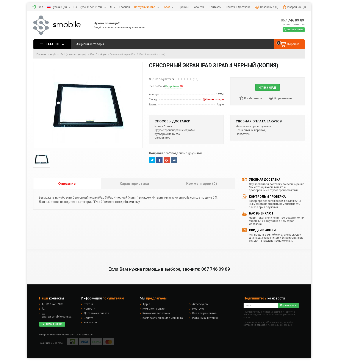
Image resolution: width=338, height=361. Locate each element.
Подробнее (172, 86)
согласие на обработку (255, 325)
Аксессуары (200, 304)
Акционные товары (90, 44)
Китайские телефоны (156, 313)
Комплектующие (153, 308)
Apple (103, 54)
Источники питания (205, 317)
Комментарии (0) (201, 183)
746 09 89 (292, 20)
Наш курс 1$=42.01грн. (88, 7)
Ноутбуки (198, 308)
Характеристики (134, 183)
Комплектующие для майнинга (162, 317)
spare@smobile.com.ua (57, 315)
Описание (67, 183)
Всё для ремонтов (204, 313)
